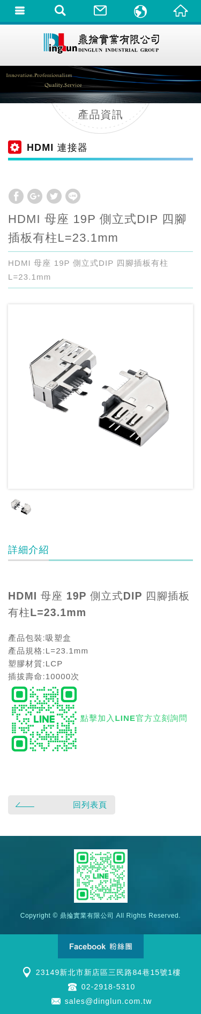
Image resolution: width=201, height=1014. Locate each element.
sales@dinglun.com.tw (108, 1001)
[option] (100, 396)
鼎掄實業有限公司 (101, 45)
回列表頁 (59, 804)
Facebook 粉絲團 (101, 946)
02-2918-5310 (108, 986)
